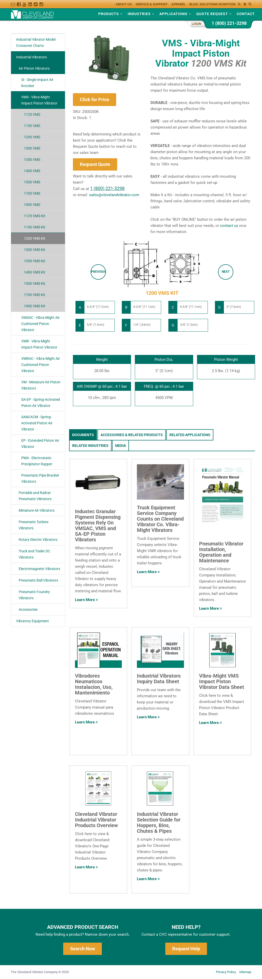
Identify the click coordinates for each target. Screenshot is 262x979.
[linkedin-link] (31, 3)
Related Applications (189, 435)
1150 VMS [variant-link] (32, 126)
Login (196, 24)
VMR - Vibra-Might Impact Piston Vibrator (39, 344)
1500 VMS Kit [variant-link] (34, 283)
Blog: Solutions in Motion (215, 4)
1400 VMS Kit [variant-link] (34, 272)
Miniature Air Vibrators (36, 510)
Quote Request (214, 14)
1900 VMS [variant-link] (32, 205)
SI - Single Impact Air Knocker (37, 83)
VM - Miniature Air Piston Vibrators (40, 385)
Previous (98, 271)
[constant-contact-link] (14, 3)
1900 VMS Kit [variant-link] (34, 306)
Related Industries (90, 446)
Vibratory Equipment (32, 621)
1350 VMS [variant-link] (32, 159)
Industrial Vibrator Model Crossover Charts (36, 42)
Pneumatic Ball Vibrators (38, 580)
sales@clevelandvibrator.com (114, 195)
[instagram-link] (42, 3)
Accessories (28, 609)
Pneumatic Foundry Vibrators (34, 595)
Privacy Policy (226, 972)
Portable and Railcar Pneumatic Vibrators (35, 496)
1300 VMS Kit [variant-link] (34, 250)
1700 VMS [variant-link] (32, 193)
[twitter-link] (36, 3)
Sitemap (245, 972)
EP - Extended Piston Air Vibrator (40, 443)
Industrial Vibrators (31, 57)
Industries (141, 14)
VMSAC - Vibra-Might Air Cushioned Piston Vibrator (40, 323)
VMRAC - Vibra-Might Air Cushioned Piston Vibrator (40, 364)
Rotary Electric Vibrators (38, 540)
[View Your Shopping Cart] (246, 3)
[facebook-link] (20, 3)
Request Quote (95, 164)
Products (110, 14)
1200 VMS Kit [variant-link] (34, 238)
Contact (246, 14)
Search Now (82, 948)
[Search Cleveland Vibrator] (249, 3)
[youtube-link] (25, 3)
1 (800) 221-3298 (229, 23)
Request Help (186, 948)
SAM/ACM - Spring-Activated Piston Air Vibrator (36, 423)
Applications (175, 14)
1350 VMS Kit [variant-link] (34, 261)
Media (120, 446)
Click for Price (94, 99)
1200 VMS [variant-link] (32, 137)
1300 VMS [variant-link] (32, 148)
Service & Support (152, 4)
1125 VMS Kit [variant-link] (34, 216)
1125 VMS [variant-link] (32, 114)
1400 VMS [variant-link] (32, 171)
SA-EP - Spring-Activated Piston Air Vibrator (40, 402)
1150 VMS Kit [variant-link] (34, 227)
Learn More (86, 599)
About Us (124, 4)
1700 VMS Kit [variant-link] (34, 295)
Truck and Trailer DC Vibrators (34, 554)
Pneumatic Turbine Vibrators (33, 525)
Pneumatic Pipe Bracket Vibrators (40, 478)
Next (226, 271)
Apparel (178, 4)
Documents (83, 435)
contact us (229, 225)
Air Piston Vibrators (34, 68)
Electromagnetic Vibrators (39, 569)
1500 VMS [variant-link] (32, 182)
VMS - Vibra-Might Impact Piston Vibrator (39, 100)
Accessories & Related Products (132, 435)
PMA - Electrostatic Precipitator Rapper (36, 461)
